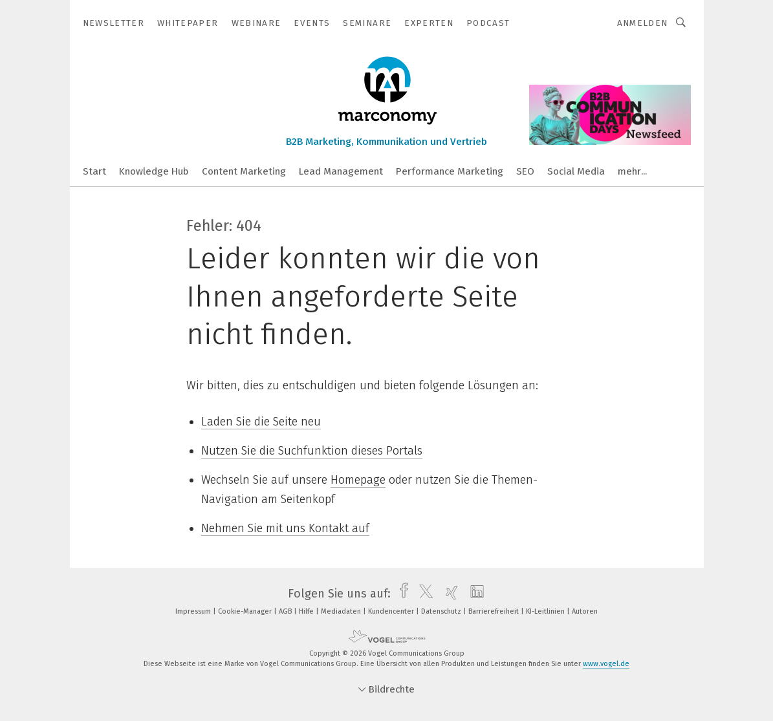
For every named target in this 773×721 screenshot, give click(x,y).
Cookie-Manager (246, 611)
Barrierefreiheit (494, 611)
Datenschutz (442, 611)
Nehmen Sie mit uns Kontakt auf (285, 528)
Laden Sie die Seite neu (261, 421)
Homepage (358, 480)
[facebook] (401, 593)
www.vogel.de (606, 664)
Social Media (576, 171)
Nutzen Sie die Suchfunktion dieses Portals (311, 451)
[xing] (448, 593)
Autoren (585, 611)
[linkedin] (474, 593)
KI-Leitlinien (546, 611)
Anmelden (642, 22)
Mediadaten (342, 611)
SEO (525, 171)
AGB (286, 611)
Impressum (194, 611)
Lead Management (341, 171)
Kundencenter (392, 611)
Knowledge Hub (154, 171)
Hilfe (307, 611)
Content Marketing (244, 171)
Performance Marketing (449, 171)
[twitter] (423, 593)
